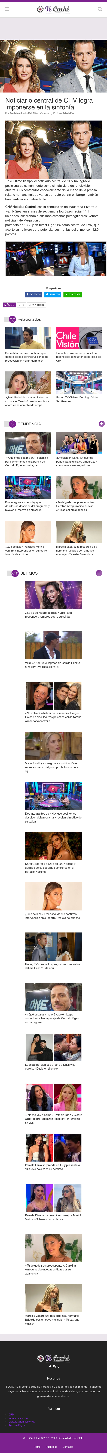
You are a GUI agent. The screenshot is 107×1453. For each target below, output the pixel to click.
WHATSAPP (72, 294)
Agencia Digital (17, 1425)
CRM (11, 1414)
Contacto (68, 1446)
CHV (21, 304)
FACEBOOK (34, 294)
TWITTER (53, 294)
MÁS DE (9, 304)
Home (37, 1446)
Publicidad (51, 1446)
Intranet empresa (18, 1418)
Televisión (68, 113)
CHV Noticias (37, 304)
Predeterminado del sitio (24, 113)
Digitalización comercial (22, 1421)
